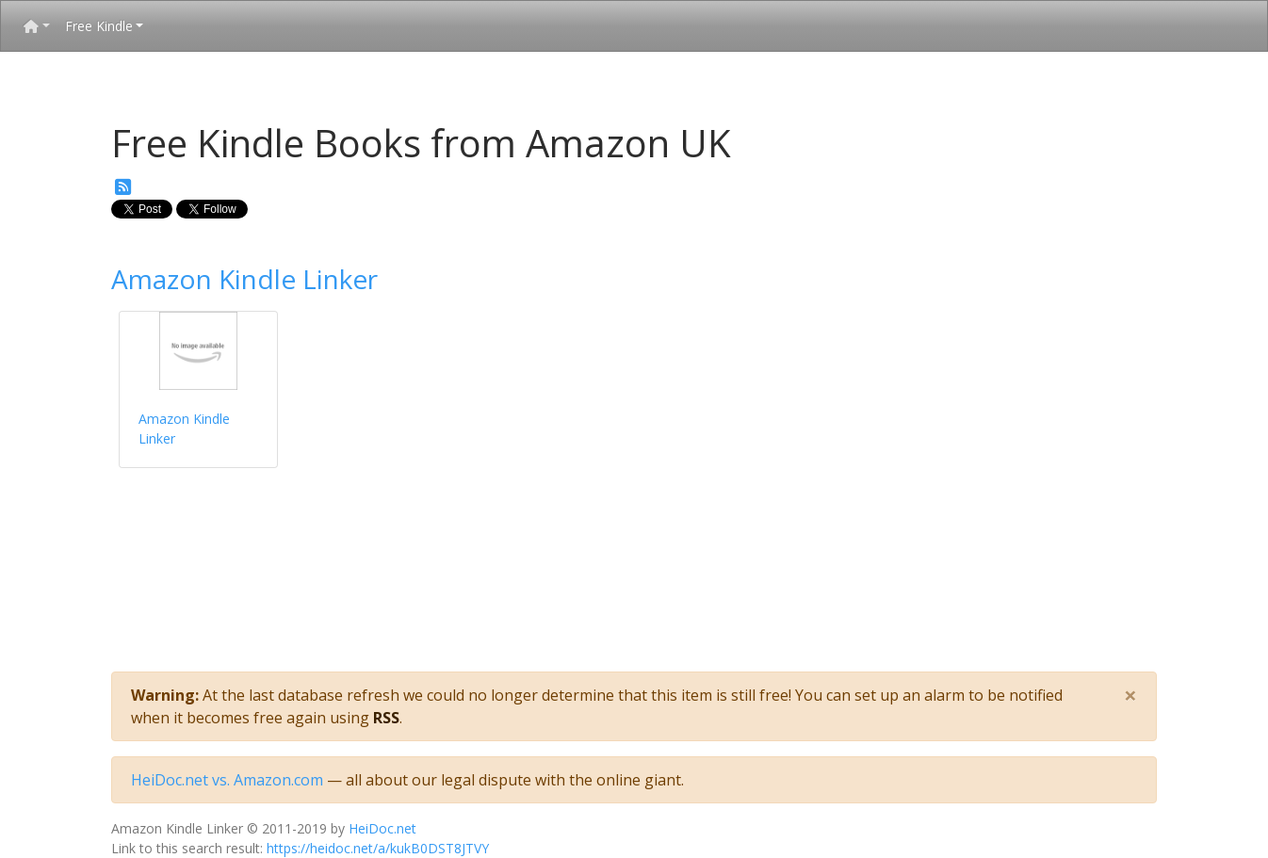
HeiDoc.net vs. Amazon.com (227, 779)
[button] (36, 25)
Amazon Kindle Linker (244, 279)
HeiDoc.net (382, 828)
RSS (386, 717)
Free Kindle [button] (99, 26)
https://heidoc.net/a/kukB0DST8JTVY (378, 848)
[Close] (1130, 695)
